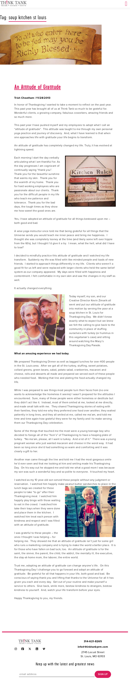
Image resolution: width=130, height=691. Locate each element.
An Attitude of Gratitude (37, 87)
